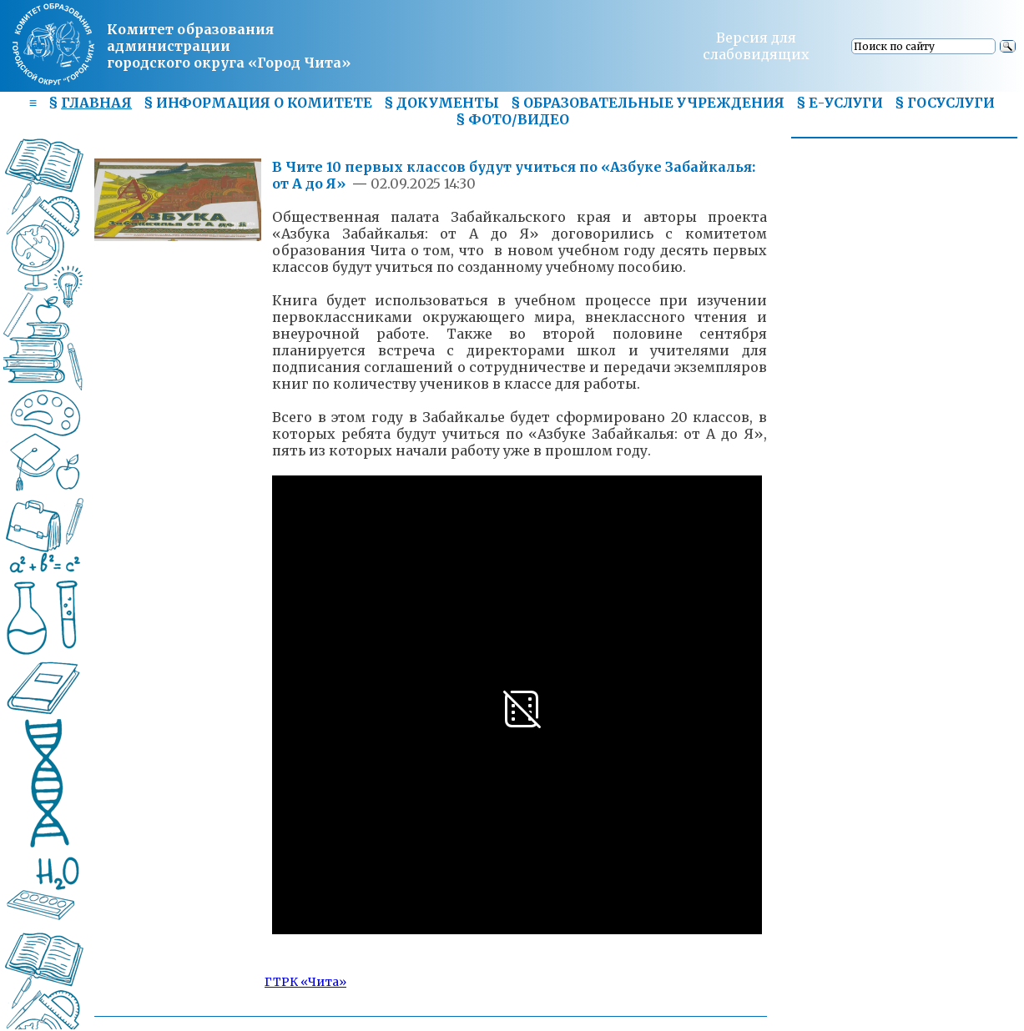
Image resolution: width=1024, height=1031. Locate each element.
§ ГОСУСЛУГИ (945, 102)
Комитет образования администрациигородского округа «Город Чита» (229, 46)
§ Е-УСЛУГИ (839, 102)
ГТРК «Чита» (305, 981)
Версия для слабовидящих (756, 46)
